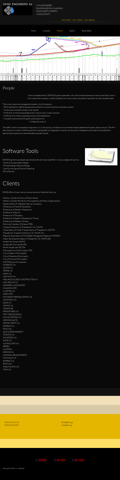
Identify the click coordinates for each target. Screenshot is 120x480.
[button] (41, 458)
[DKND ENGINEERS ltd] (17, 9)
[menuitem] (33, 32)
